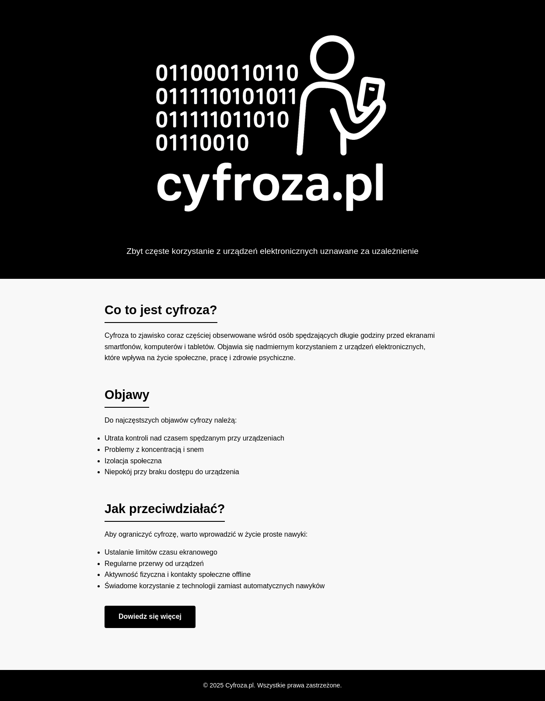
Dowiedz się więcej (150, 616)
